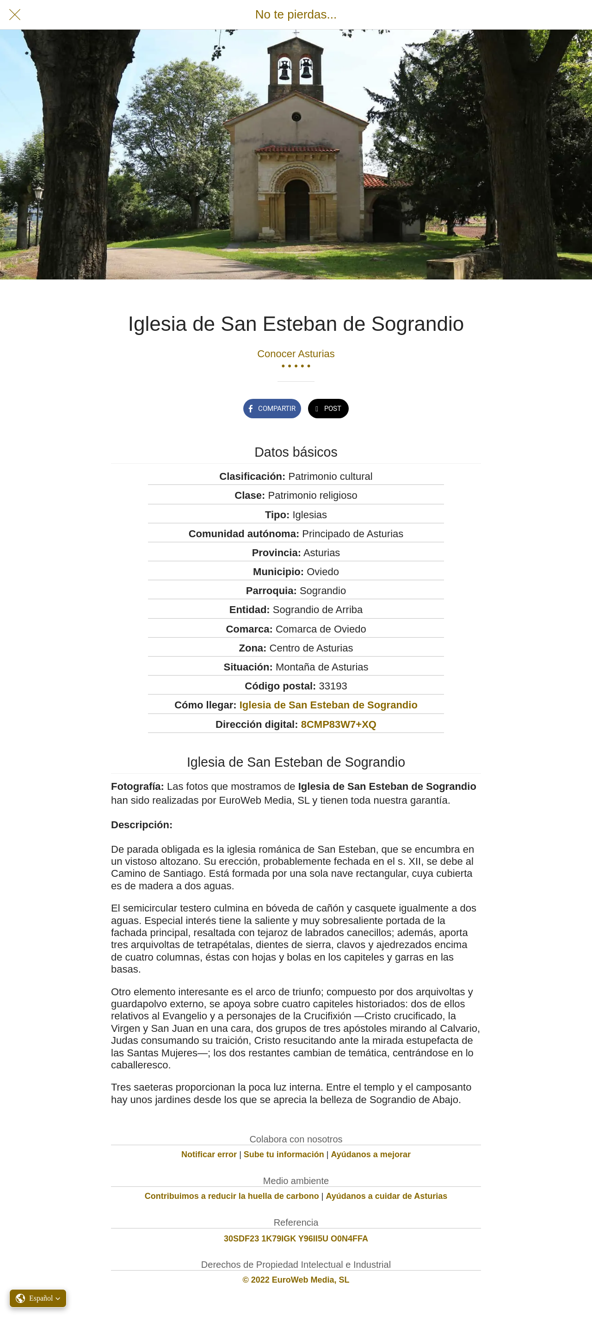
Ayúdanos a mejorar (371, 1154)
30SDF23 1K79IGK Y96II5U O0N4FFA (296, 1238)
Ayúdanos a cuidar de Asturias (387, 1196)
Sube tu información (284, 1154)
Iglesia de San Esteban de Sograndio (329, 705)
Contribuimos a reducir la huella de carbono (232, 1196)
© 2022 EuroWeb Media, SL (296, 1279)
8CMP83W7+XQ (338, 724)
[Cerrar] (14, 14)
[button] (38, 1298)
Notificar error (209, 1154)
